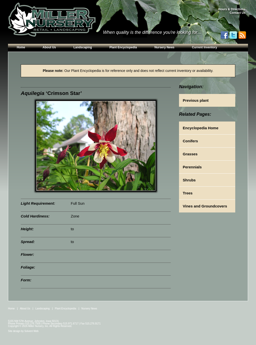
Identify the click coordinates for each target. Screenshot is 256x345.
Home (21, 47)
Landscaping (83, 47)
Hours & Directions (232, 9)
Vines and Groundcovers (205, 206)
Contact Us (238, 13)
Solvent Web (31, 331)
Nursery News (164, 47)
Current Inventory (204, 47)
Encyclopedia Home (200, 128)
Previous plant (195, 100)
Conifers (190, 141)
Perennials (192, 167)
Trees (187, 193)
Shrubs (189, 180)
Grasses (190, 154)
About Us (49, 47)
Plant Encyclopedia (123, 47)
